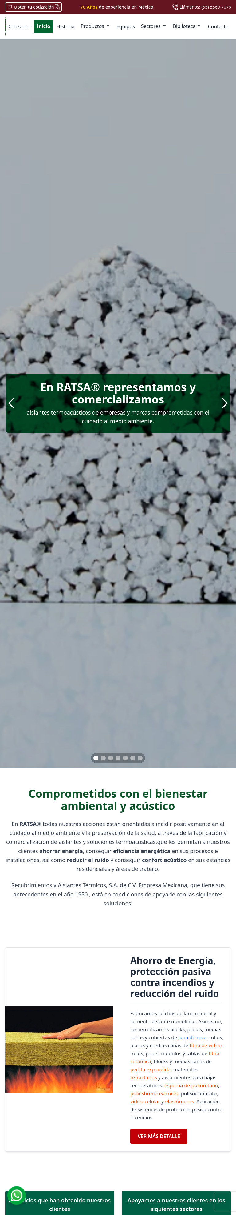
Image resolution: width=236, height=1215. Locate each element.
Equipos (125, 26)
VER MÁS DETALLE (159, 1136)
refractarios (143, 1077)
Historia (66, 26)
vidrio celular (145, 1101)
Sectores (154, 26)
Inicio (43, 26)
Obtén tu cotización (33, 7)
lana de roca (192, 1037)
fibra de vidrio (206, 1045)
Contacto (218, 26)
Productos (95, 26)
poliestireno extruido (154, 1093)
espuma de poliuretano (191, 1085)
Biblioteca (187, 26)
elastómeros (179, 1101)
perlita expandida (150, 1069)
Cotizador (19, 26)
